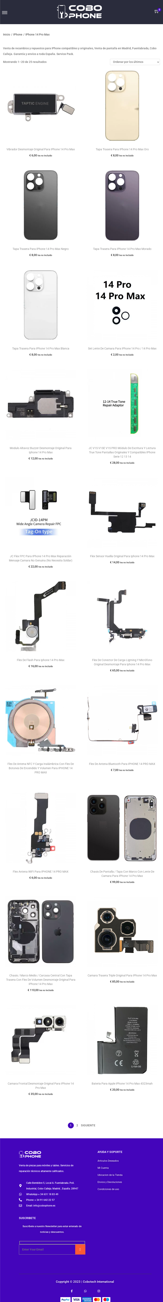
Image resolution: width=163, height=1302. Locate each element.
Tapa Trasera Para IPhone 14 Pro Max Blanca (40, 348)
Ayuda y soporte (110, 1152)
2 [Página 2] (77, 1125)
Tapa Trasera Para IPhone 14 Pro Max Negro (41, 249)
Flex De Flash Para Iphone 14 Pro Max (40, 660)
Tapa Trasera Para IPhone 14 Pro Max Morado (122, 249)
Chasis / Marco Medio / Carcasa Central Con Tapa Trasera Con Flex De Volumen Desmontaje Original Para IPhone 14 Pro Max (40, 980)
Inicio (6, 34)
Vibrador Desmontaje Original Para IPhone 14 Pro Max (41, 149)
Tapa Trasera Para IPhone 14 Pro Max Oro (122, 149)
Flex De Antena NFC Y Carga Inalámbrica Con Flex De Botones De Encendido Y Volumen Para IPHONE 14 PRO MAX (41, 768)
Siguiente (88, 1125)
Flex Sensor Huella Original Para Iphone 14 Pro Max (122, 556)
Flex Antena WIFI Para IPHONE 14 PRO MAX (40, 871)
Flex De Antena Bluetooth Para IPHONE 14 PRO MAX (122, 764)
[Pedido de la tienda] (135, 62)
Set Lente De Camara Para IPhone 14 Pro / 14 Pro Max (122, 348)
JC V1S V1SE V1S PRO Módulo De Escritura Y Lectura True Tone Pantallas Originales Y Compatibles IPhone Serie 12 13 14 (122, 452)
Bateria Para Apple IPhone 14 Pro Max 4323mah (122, 1083)
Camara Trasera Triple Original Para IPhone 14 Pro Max (122, 975)
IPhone (17, 34)
